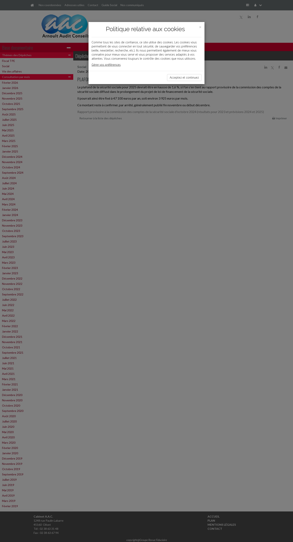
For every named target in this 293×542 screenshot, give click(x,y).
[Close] (200, 27)
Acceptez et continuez (184, 77)
